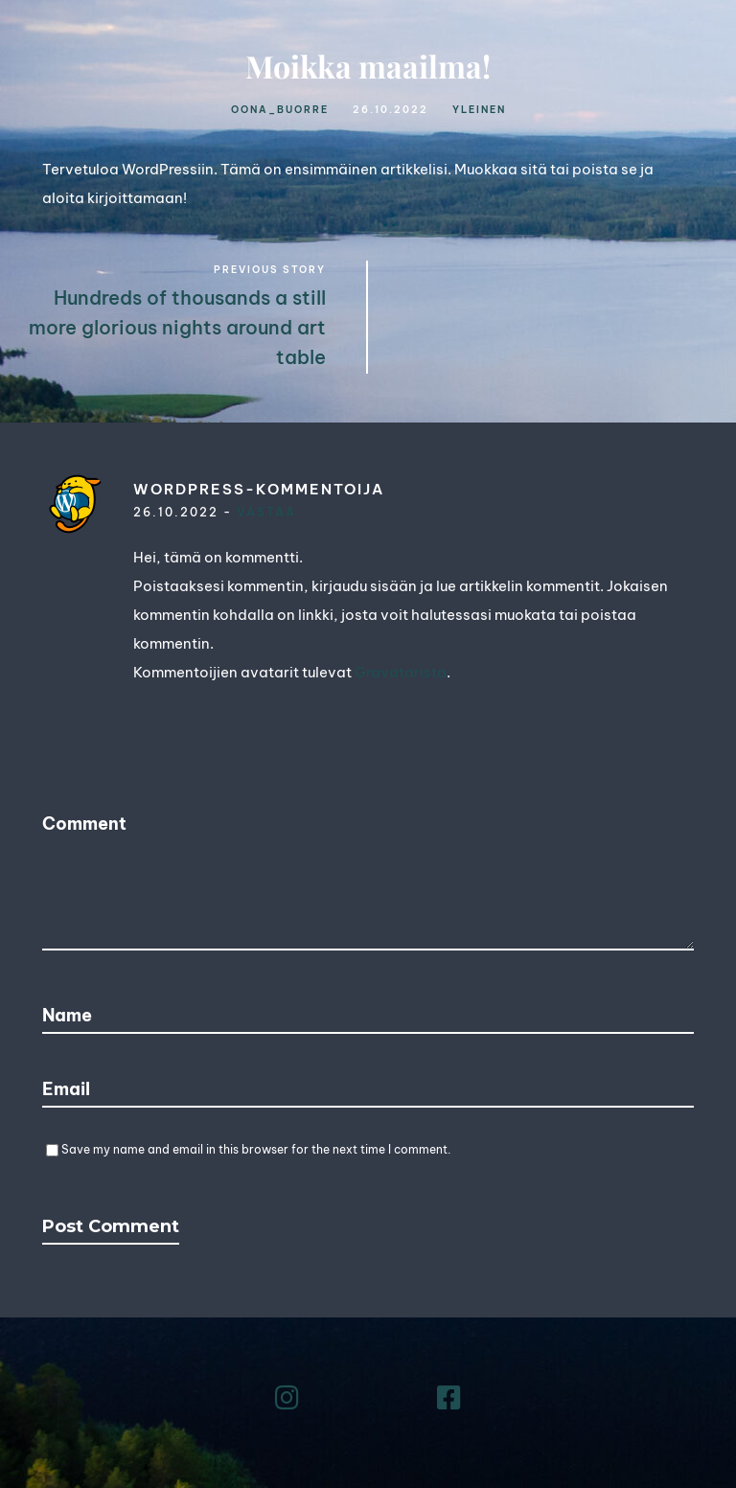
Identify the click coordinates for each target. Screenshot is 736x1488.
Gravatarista (401, 672)
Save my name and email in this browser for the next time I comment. (255, 1149)
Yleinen (479, 109)
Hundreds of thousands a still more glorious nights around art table (177, 327)
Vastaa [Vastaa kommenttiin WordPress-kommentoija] (266, 512)
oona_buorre (280, 109)
